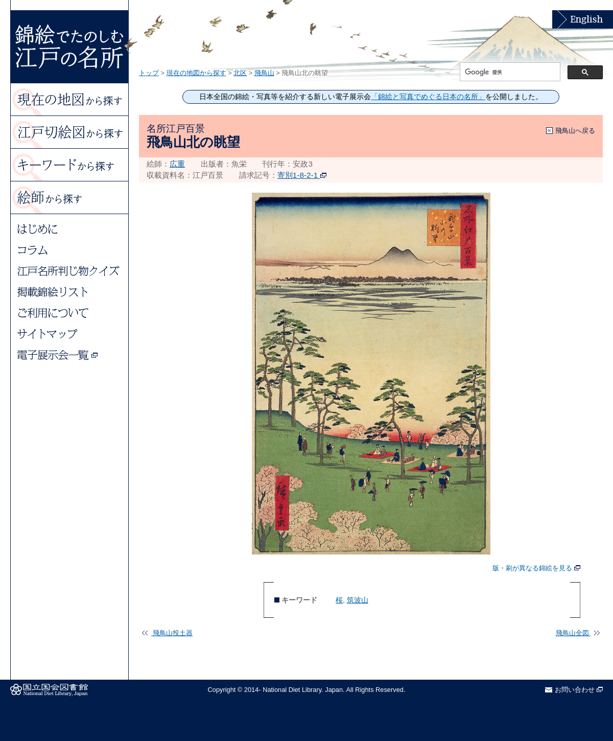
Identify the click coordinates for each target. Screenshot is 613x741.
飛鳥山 (264, 73)
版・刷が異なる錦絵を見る (536, 568)
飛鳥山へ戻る (575, 130)
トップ (149, 73)
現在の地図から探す (196, 73)
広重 (177, 163)
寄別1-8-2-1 (301, 175)
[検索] (509, 72)
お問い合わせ (579, 689)
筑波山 (357, 600)
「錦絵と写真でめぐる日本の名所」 (428, 97)
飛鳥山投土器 (167, 633)
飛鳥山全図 (578, 633)
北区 (240, 73)
